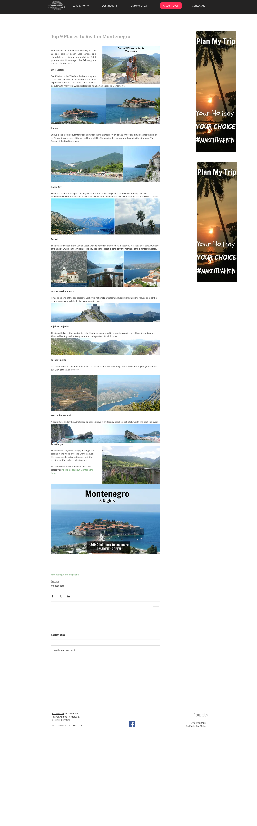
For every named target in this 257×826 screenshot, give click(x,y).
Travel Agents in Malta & (66, 716)
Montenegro (57, 585)
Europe (55, 581)
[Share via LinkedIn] (68, 596)
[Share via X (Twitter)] (60, 596)
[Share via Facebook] (52, 596)
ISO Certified (63, 719)
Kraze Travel (58, 713)
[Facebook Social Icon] (132, 724)
